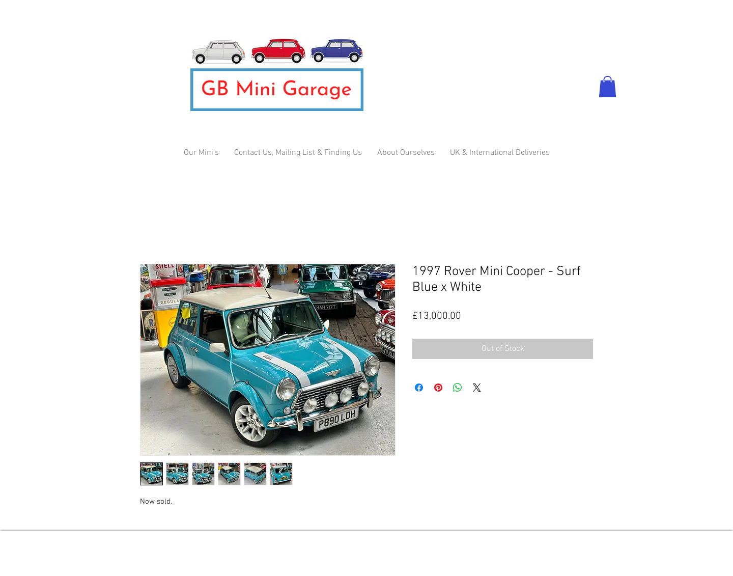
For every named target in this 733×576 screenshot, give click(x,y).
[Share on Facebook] (419, 387)
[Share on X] (477, 387)
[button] (607, 86)
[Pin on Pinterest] (438, 387)
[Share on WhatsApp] (458, 387)
